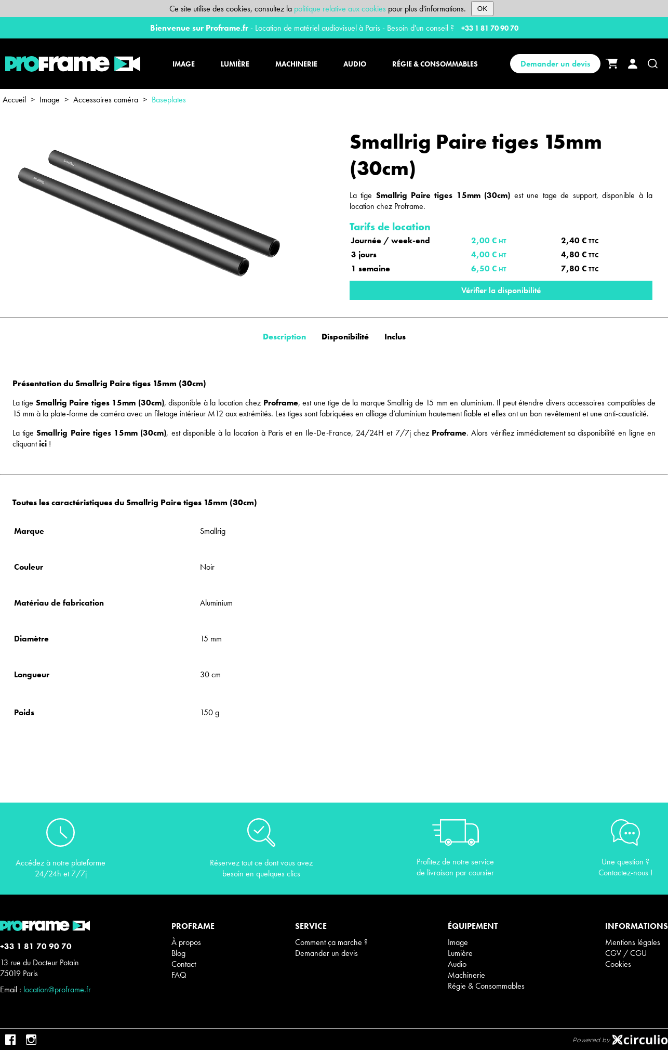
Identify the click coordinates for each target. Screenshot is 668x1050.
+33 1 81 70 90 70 (489, 28)
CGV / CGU (626, 953)
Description (284, 336)
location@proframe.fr (57, 989)
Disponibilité (345, 336)
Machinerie (466, 974)
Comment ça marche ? (331, 942)
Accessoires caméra (105, 99)
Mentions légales (632, 942)
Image (49, 99)
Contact (183, 964)
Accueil (14, 99)
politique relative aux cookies (340, 8)
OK (482, 8)
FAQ (178, 974)
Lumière (460, 953)
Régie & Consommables (486, 985)
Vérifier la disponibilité (501, 290)
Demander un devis (555, 63)
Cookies (618, 964)
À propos (186, 942)
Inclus (395, 336)
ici (43, 443)
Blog (178, 953)
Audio (457, 964)
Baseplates (169, 99)
